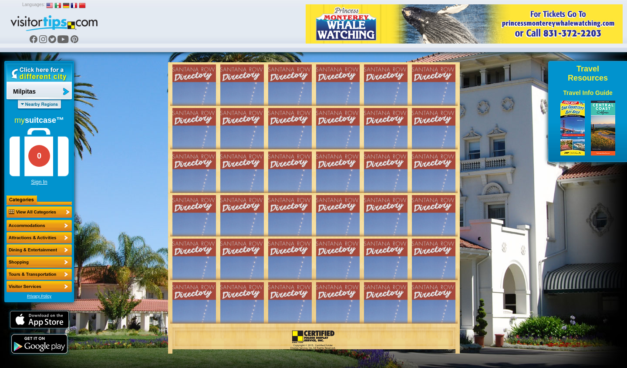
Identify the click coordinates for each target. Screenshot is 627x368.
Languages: (33, 4)
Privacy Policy (39, 296)
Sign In (39, 182)
